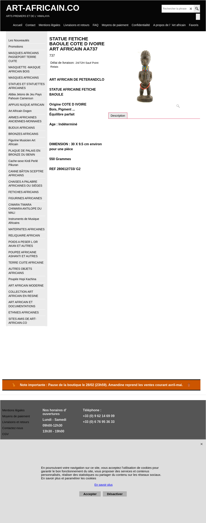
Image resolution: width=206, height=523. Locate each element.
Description (118, 115)
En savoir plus (104, 484)
